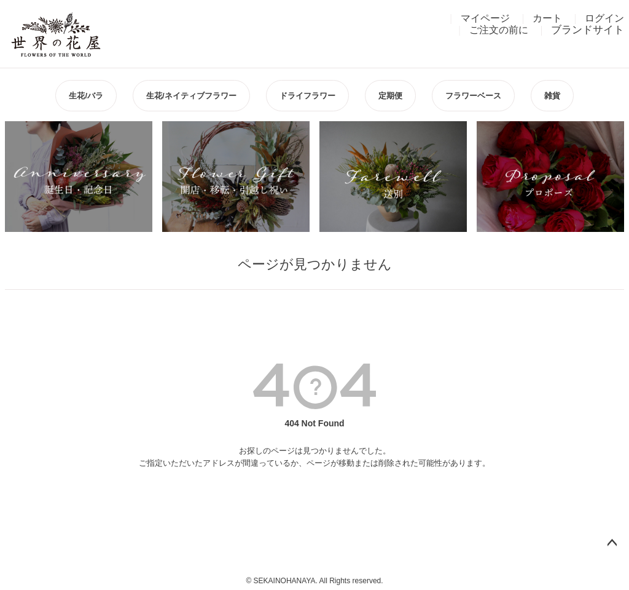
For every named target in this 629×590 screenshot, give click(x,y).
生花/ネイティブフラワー (191, 95)
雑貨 (552, 95)
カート (547, 18)
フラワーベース (473, 95)
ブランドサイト (587, 30)
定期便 (390, 95)
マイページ (485, 18)
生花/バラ (86, 95)
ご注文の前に (498, 30)
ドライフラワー (307, 95)
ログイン (604, 18)
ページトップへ (612, 543)
